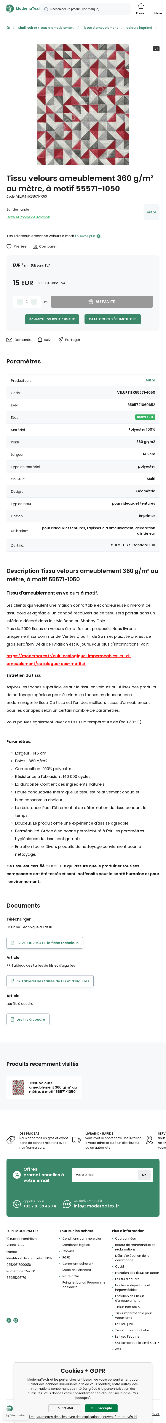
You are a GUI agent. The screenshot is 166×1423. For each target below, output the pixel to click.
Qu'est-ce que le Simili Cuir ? (137, 1343)
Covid (119, 1266)
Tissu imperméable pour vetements (133, 1315)
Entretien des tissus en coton (137, 1273)
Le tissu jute (124, 1324)
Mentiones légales (76, 1245)
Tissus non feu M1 (128, 1307)
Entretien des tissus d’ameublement (129, 1298)
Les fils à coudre (127, 1279)
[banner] (20, 8)
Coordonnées (125, 1238)
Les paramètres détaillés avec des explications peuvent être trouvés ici (83, 1417)
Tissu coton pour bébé (132, 1330)
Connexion (144, 1175)
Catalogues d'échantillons (113, 319)
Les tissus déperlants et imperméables (132, 1287)
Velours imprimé (139, 28)
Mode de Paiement (76, 1270)
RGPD (66, 1257)
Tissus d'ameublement (100, 28)
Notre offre (70, 1276)
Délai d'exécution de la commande (132, 1258)
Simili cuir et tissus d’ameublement (46, 28)
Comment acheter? (77, 1264)
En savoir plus (85, 236)
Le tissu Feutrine (127, 1336)
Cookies (68, 1251)
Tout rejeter (64, 1408)
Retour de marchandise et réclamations (135, 1247)
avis (118, 1349)
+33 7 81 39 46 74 (39, 1206)
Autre (151, 212)
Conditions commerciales (82, 1238)
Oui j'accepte (101, 1408)
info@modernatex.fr (96, 1206)
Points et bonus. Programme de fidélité (83, 1284)
